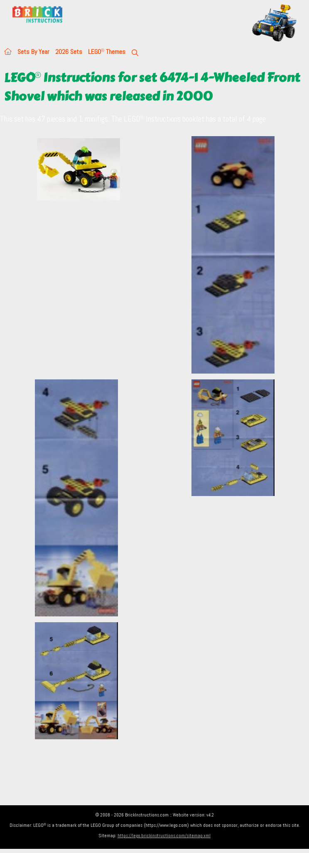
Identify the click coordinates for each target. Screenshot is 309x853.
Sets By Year (33, 51)
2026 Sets (68, 51)
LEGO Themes (106, 51)
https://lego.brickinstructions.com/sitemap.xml (164, 835)
